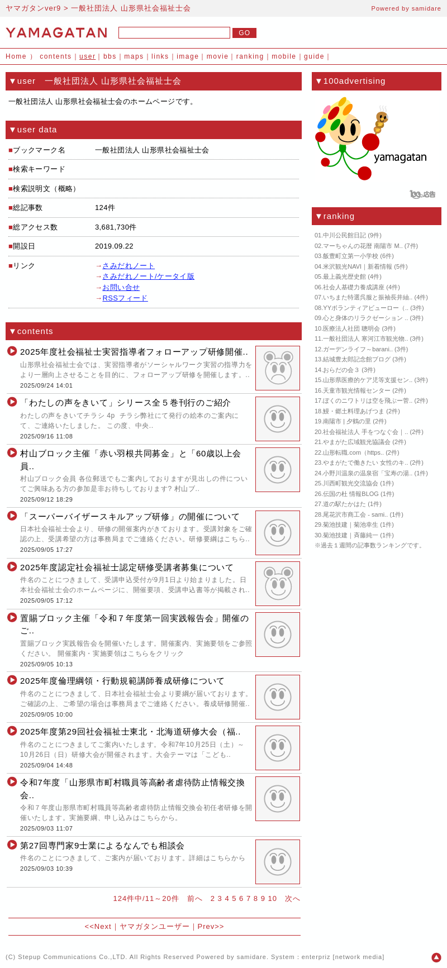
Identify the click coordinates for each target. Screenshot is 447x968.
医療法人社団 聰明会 (351, 328)
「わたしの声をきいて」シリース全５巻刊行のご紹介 (125, 402)
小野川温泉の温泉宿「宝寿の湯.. (367, 473)
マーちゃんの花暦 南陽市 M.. (362, 245)
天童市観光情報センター (357, 390)
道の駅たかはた (344, 503)
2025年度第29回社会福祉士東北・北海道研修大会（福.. (130, 731)
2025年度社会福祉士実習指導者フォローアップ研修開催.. (134, 351)
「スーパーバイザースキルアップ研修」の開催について (130, 516)
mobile (284, 56)
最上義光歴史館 (344, 276)
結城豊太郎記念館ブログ (357, 359)
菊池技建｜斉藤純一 (350, 535)
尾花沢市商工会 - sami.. (355, 514)
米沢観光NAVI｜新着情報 (357, 266)
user (87, 56)
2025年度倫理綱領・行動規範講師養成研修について (122, 680)
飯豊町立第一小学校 (350, 255)
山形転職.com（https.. (353, 452)
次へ (293, 898)
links (160, 56)
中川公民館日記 (344, 235)
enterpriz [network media (342, 956)
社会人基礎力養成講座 (353, 287)
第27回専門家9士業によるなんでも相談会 (102, 845)
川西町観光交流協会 (350, 483)
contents (56, 56)
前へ (195, 898)
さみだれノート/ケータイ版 (148, 276)
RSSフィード (125, 298)
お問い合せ (121, 287)
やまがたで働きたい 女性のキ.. (365, 462)
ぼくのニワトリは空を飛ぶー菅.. (367, 400)
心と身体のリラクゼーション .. (365, 317)
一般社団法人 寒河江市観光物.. (365, 338)
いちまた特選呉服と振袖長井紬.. (367, 297)
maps (134, 56)
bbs (110, 56)
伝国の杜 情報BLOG (351, 493)
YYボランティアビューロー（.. (365, 307)
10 (272, 898)
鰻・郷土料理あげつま (353, 411)
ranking (250, 56)
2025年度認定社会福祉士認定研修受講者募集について (127, 567)
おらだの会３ (341, 369)
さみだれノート (128, 265)
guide (314, 56)
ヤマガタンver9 (33, 8)
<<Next (98, 926)
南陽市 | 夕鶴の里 (347, 421)
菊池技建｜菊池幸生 (350, 524)
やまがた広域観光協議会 (357, 441)
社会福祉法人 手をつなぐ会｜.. (365, 431)
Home (16, 56)
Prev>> (211, 926)
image (188, 56)
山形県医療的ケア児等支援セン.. (367, 379)
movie (218, 56)
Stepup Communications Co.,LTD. (72, 956)
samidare (426, 8)
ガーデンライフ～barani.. (358, 349)
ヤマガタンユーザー (155, 926)
